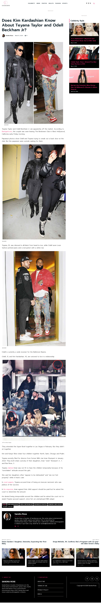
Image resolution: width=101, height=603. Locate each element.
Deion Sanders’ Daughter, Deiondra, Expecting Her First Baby (24, 542)
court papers (8, 482)
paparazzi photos (40, 504)
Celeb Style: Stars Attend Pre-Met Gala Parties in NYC (83, 63)
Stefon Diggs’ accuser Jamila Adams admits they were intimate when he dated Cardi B (38, 562)
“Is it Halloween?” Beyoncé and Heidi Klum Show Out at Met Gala (83, 40)
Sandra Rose (9, 35)
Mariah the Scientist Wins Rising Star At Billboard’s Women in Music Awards (84, 88)
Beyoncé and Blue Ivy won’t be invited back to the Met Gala (11, 561)
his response (8, 489)
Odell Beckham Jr (26, 504)
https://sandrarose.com (20, 516)
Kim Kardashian (13, 504)
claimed (10, 468)
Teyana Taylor (8, 506)
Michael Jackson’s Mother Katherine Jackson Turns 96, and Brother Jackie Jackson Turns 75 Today (88, 562)
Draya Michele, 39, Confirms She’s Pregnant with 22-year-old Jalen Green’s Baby (76, 542)
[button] (93, 3)
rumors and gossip (55, 504)
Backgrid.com (7, 131)
